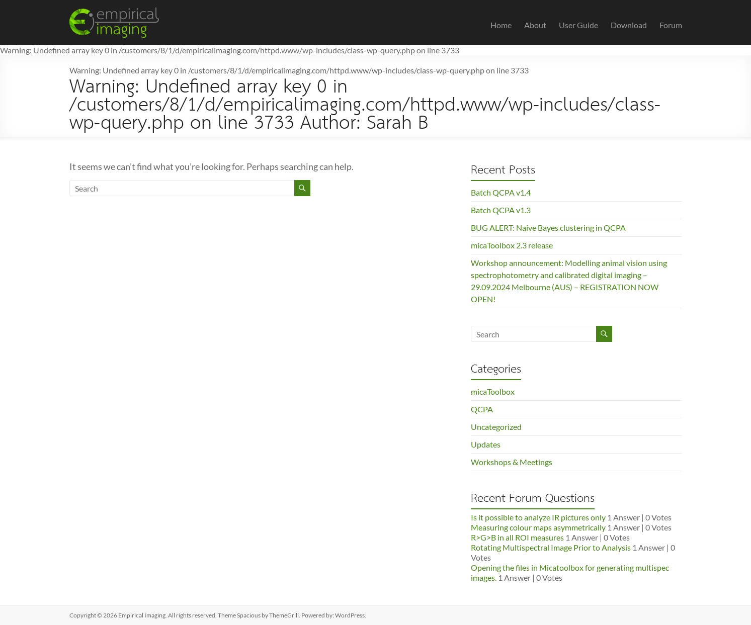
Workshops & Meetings (511, 462)
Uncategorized (496, 426)
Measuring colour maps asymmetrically (538, 527)
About (535, 25)
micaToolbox (493, 391)
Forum (670, 25)
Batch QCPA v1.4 (501, 192)
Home (501, 25)
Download (629, 25)
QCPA (482, 409)
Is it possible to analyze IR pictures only (538, 517)
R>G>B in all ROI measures (517, 537)
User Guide (578, 25)
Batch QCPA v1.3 (501, 210)
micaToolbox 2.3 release (512, 245)
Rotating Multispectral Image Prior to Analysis (551, 547)
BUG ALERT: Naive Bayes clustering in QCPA (548, 227)
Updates (485, 444)
